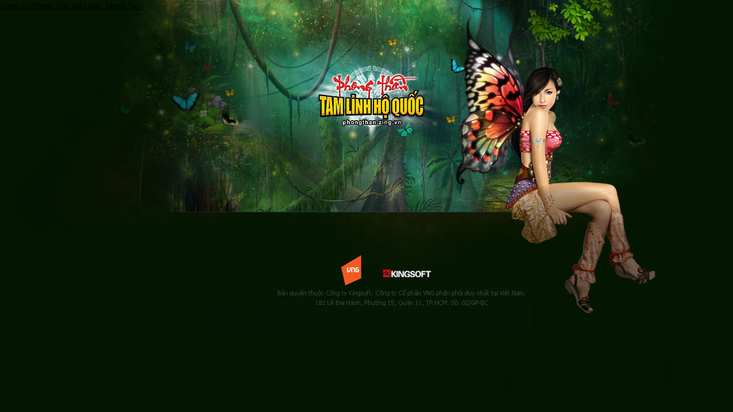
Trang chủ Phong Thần (35, 6)
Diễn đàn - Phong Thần (108, 6)
